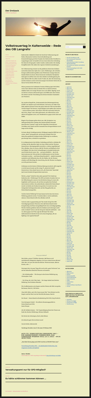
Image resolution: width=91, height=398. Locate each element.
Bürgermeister (70, 273)
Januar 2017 (69, 243)
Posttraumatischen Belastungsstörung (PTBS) (9, 77)
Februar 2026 (70, 90)
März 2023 (69, 142)
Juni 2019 (69, 207)
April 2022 (69, 158)
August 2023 (70, 134)
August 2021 (69, 170)
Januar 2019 (69, 215)
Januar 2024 (69, 127)
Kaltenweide (14, 71)
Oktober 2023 (70, 131)
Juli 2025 (69, 100)
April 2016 (69, 256)
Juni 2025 (69, 102)
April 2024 (69, 122)
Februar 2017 (70, 242)
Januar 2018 (69, 228)
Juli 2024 (69, 118)
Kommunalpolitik (71, 276)
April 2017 (69, 239)
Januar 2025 (69, 109)
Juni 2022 (69, 155)
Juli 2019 (68, 206)
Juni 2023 (69, 137)
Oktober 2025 (70, 96)
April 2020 (69, 194)
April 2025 (69, 105)
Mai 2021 (69, 175)
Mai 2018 (69, 224)
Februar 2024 (70, 125)
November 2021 (70, 166)
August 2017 (69, 233)
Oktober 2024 (70, 113)
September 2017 (70, 231)
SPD (10, 78)
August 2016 (69, 250)
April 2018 (69, 225)
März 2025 (69, 106)
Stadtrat (69, 283)
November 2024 (70, 112)
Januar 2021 (69, 180)
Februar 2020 (70, 197)
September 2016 (70, 249)
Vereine (68, 286)
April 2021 (69, 176)
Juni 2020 (69, 191)
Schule (68, 280)
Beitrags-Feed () (71, 301)
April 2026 (69, 87)
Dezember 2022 (70, 146)
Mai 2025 (69, 103)
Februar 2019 (70, 213)
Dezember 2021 (70, 164)
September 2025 (70, 97)
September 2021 (70, 169)
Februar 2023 (70, 143)
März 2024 (69, 124)
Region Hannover (71, 279)
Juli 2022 (69, 154)
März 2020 (69, 195)
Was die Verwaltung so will (73, 57)
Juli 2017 (68, 234)
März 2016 (69, 258)
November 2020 (70, 183)
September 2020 (71, 186)
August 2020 (70, 188)
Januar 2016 (69, 261)
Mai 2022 (69, 157)
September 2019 (70, 204)
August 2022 (70, 152)
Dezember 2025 (70, 93)
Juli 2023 (69, 136)
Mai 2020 (69, 192)
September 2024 (71, 115)
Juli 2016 (68, 252)
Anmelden (69, 299)
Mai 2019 (69, 209)
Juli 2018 (69, 222)
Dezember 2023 (70, 128)
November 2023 (70, 130)
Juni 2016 (69, 253)
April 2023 (69, 140)
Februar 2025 (70, 108)
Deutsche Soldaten (10, 66)
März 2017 (69, 240)
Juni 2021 (69, 173)
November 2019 (70, 201)
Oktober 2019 (70, 203)
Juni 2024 (69, 119)
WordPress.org (70, 304)
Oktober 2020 (70, 185)
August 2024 (70, 116)
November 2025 (70, 94)
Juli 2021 (69, 172)
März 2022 (69, 160)
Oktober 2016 (70, 248)
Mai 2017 (69, 237)
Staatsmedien (70, 282)
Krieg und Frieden (9, 72)
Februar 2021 (70, 179)
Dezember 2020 (70, 182)
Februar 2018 (70, 227)
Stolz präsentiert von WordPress (20, 391)
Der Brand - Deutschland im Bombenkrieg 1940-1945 (11, 62)
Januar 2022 (69, 163)
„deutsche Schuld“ (9, 60)
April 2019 (69, 210)
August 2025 (69, 99)
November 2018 (70, 216)
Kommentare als (72, 302)
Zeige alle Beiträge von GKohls (53, 355)
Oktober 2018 (70, 218)
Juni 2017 (69, 236)
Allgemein (7, 58)
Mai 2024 (69, 121)
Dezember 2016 (70, 245)
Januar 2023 (69, 145)
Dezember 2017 (70, 230)
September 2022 (71, 151)
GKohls (7, 54)
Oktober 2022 (70, 149)
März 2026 (69, 88)
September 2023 (71, 133)
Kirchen (68, 274)
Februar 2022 (70, 161)
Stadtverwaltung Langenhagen (74, 285)
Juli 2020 (69, 189)
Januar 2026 (69, 91)
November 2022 (70, 148)
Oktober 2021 (70, 167)
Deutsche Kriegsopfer (10, 65)
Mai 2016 (69, 255)
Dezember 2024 (70, 110)
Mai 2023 (69, 139)
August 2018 (69, 221)
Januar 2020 (69, 198)
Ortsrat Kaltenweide (71, 277)
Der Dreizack (12, 10)
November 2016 (70, 246)
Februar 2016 (70, 259)
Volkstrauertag (8, 83)
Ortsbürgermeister (9, 74)
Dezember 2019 (70, 200)
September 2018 (70, 219)
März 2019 (69, 212)
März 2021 (69, 178)
